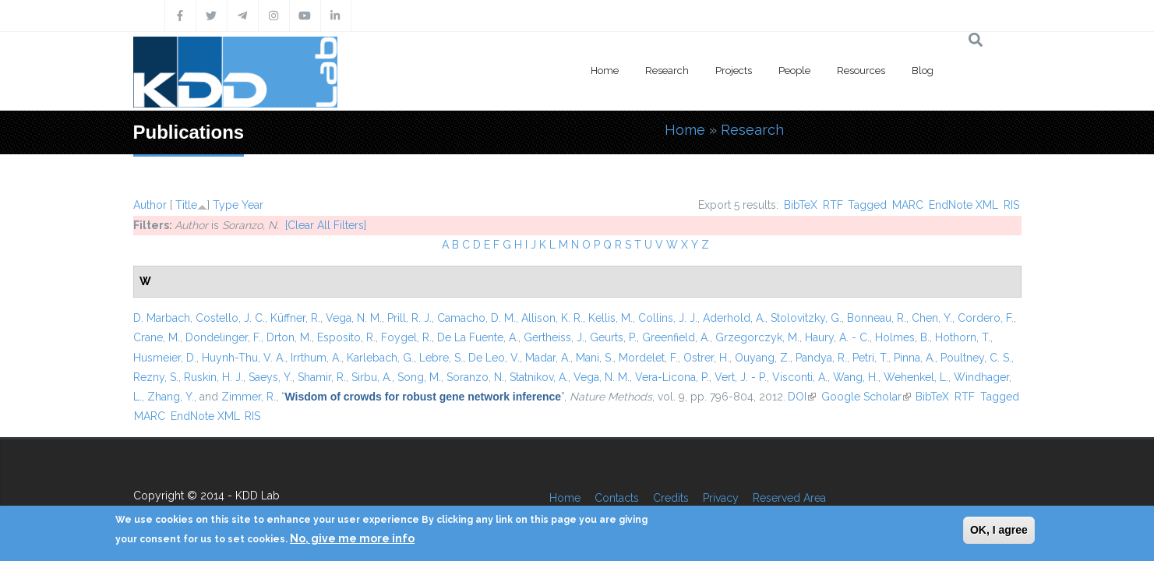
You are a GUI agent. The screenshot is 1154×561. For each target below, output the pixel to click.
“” (423, 396)
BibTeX (800, 205)
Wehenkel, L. (916, 377)
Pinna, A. (914, 357)
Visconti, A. (800, 377)
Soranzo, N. (475, 377)
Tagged (867, 205)
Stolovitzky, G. (806, 318)
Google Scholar (866, 396)
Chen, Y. (932, 318)
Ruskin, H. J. (213, 377)
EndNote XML (963, 205)
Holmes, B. (902, 337)
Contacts (617, 498)
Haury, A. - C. (837, 337)
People (794, 70)
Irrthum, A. (316, 357)
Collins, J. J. (667, 318)
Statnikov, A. (539, 377)
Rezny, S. (155, 377)
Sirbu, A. (371, 377)
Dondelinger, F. (223, 337)
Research (667, 70)
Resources (861, 70)
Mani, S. (594, 357)
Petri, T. (870, 357)
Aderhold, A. (734, 318)
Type (225, 205)
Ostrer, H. (706, 357)
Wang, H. (855, 377)
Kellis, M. (610, 318)
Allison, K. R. (552, 318)
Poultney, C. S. (975, 357)
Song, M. (419, 377)
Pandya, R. (821, 357)
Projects (733, 70)
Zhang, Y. (170, 396)
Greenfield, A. (676, 337)
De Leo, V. (494, 357)
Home (605, 70)
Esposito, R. (346, 337)
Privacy (721, 498)
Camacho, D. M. (476, 318)
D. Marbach (161, 318)
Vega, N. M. (354, 318)
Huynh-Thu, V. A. (243, 357)
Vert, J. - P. (741, 377)
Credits (671, 498)
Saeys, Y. (270, 377)
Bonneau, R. (876, 318)
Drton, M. (289, 337)
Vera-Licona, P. (672, 377)
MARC (907, 205)
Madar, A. (547, 357)
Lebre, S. (441, 357)
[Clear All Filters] (325, 225)
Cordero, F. (986, 318)
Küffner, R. (295, 318)
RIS (1011, 205)
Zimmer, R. (248, 396)
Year (252, 205)
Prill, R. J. (409, 318)
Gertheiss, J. (554, 337)
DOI (802, 396)
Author (150, 205)
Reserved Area (789, 498)
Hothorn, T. (962, 337)
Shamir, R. (322, 377)
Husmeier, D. (164, 357)
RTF (833, 205)
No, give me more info (352, 538)
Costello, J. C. (230, 318)
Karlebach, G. (380, 357)
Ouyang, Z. (762, 357)
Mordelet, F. (648, 357)
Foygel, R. (406, 337)
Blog (922, 70)
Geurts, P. (613, 337)
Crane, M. (156, 337)
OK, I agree (999, 530)
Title (186, 205)
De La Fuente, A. (477, 337)
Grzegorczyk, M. (757, 337)
